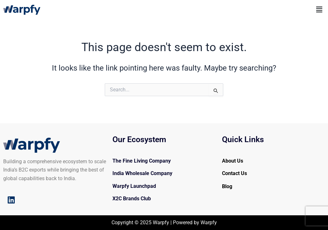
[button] (319, 10)
